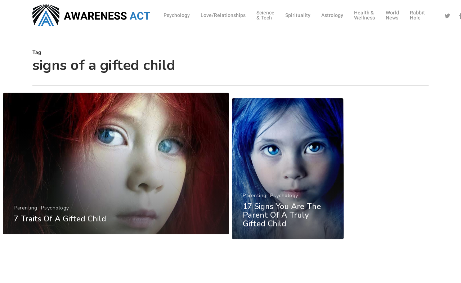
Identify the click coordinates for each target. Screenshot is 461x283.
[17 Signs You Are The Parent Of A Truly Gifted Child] (288, 198)
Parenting (25, 221)
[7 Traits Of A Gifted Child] (115, 177)
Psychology (54, 221)
